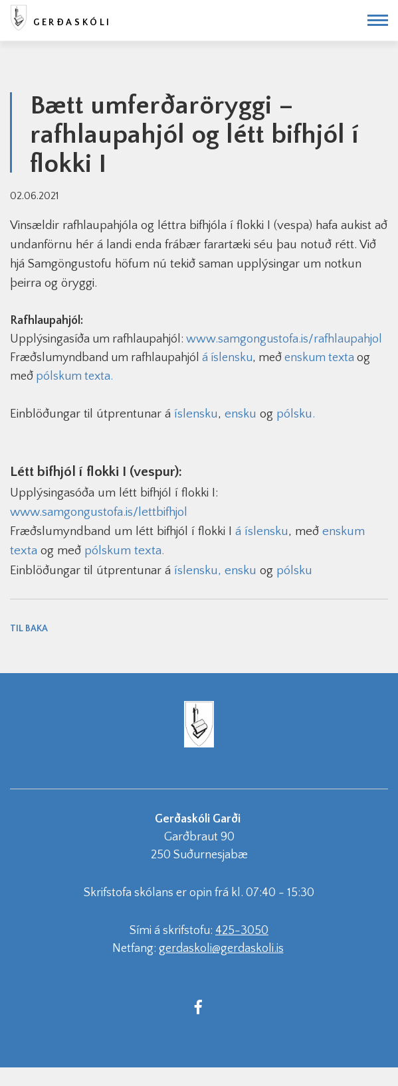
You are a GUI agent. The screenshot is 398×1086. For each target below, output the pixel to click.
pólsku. (295, 414)
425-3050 (241, 930)
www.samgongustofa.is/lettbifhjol (98, 512)
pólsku (294, 571)
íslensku (196, 414)
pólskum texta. (74, 376)
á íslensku (227, 357)
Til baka (29, 628)
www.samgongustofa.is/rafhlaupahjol (284, 339)
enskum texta (319, 357)
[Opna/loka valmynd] (377, 20)
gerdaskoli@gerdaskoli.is (221, 948)
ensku (240, 414)
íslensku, (197, 571)
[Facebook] (198, 1006)
